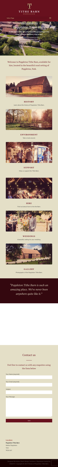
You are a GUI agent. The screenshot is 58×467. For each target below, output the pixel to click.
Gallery (29, 269)
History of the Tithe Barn (29, 39)
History (29, 101)
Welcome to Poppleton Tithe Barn (29, 25)
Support (29, 167)
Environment (29, 134)
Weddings (29, 236)
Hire (29, 203)
